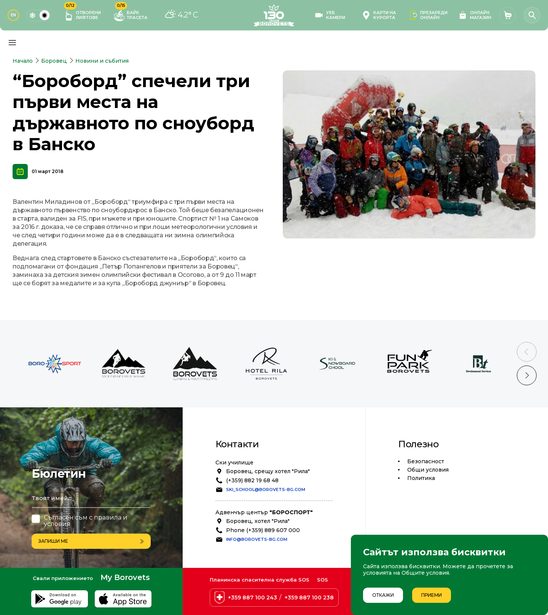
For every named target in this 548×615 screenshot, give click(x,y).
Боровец (54, 60)
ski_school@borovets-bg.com (265, 489)
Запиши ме (91, 541)
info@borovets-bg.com (256, 539)
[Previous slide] (527, 352)
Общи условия (428, 469)
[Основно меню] (12, 42)
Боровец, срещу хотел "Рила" (268, 471)
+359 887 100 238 (309, 597)
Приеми (431, 595)
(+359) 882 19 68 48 (252, 480)
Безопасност (425, 461)
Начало (23, 60)
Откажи (383, 595)
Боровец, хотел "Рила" (258, 521)
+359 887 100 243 (252, 597)
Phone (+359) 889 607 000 (263, 530)
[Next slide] (527, 375)
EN (13, 15)
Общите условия (425, 572)
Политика (421, 478)
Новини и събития (102, 60)
